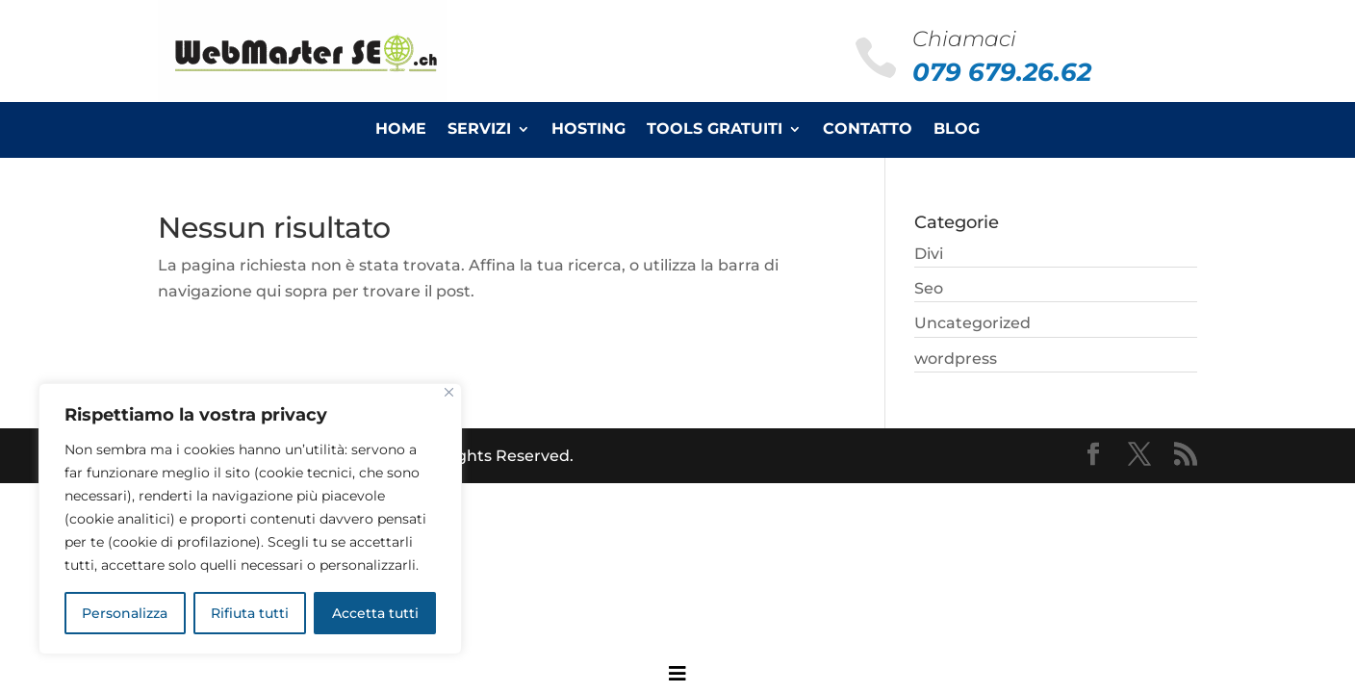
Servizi (479, 130)
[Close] (449, 392)
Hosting (588, 130)
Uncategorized (972, 323)
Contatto (867, 130)
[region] (250, 518)
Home (400, 130)
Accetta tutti (375, 613)
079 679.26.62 (1001, 72)
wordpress (955, 358)
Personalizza (124, 613)
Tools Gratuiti (714, 130)
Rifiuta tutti (250, 613)
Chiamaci (964, 39)
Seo (928, 288)
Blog (956, 130)
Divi (928, 253)
